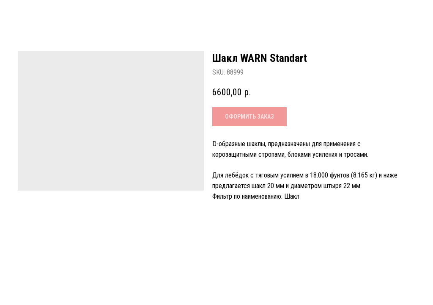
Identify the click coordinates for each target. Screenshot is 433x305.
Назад (25, 13)
